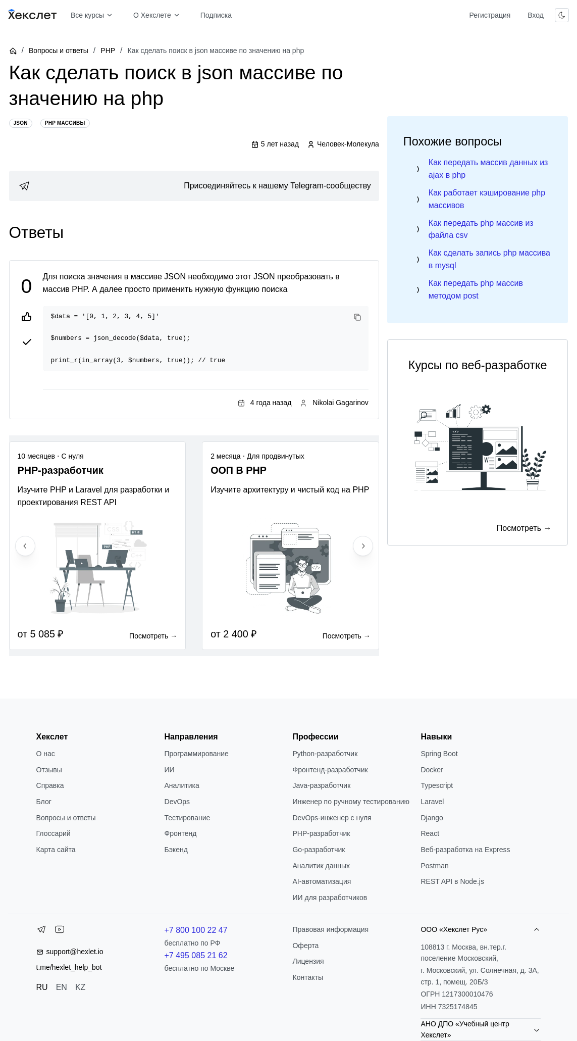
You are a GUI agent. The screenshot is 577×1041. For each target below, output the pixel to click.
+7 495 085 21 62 (196, 955)
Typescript (437, 785)
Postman (434, 866)
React (430, 833)
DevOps (177, 802)
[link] (194, 186)
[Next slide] (363, 546)
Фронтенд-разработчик (330, 770)
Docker (432, 770)
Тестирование (188, 818)
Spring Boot (439, 754)
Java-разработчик (321, 785)
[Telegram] (41, 931)
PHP (107, 50)
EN (61, 987)
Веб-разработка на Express (465, 850)
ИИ (170, 770)
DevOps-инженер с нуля (331, 818)
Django (432, 818)
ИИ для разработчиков (329, 898)
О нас (45, 754)
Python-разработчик (324, 754)
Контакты (307, 977)
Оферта (305, 945)
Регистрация (489, 15)
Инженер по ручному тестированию (350, 802)
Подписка (216, 15)
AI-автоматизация (321, 881)
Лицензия (308, 961)
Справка (50, 785)
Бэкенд (176, 850)
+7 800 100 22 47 (196, 930)
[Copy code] (357, 317)
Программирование (197, 754)
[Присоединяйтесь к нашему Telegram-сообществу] (194, 186)
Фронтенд (181, 833)
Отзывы (49, 770)
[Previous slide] (25, 546)
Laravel (432, 802)
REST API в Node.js (452, 881)
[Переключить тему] (562, 15)
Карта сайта (56, 850)
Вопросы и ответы (58, 50)
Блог (43, 802)
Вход (536, 15)
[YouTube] (60, 931)
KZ (80, 987)
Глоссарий (53, 833)
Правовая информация (330, 929)
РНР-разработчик (321, 833)
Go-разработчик (318, 850)
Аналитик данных (321, 866)
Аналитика (182, 785)
